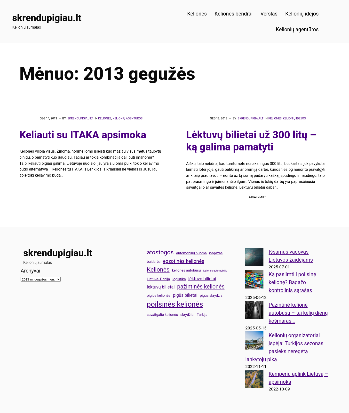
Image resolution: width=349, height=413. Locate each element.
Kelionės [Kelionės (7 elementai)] (158, 269)
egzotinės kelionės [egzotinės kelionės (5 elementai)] (183, 261)
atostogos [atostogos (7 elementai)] (160, 252)
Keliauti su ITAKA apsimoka (82, 135)
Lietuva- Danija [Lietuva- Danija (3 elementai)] (158, 279)
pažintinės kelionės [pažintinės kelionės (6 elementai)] (200, 286)
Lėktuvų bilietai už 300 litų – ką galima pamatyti (251, 141)
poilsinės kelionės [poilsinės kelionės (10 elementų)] (175, 304)
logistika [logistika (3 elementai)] (179, 279)
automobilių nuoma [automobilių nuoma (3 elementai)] (191, 253)
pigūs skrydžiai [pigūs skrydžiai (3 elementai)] (211, 295)
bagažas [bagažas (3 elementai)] (215, 253)
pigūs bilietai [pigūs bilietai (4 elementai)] (185, 295)
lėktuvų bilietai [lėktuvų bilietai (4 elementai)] (161, 286)
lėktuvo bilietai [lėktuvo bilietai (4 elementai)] (202, 278)
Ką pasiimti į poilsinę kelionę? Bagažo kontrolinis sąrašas (292, 282)
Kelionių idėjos (294, 118)
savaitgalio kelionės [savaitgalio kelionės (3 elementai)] (162, 314)
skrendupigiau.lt (46, 17)
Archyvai (30, 271)
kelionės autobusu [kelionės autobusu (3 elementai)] (186, 270)
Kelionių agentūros (128, 118)
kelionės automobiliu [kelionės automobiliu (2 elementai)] (215, 270)
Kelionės (104, 118)
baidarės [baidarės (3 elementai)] (153, 261)
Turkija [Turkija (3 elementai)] (202, 314)
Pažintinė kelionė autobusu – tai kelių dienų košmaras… (298, 313)
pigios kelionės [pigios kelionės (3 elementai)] (158, 295)
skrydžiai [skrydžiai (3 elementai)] (187, 314)
